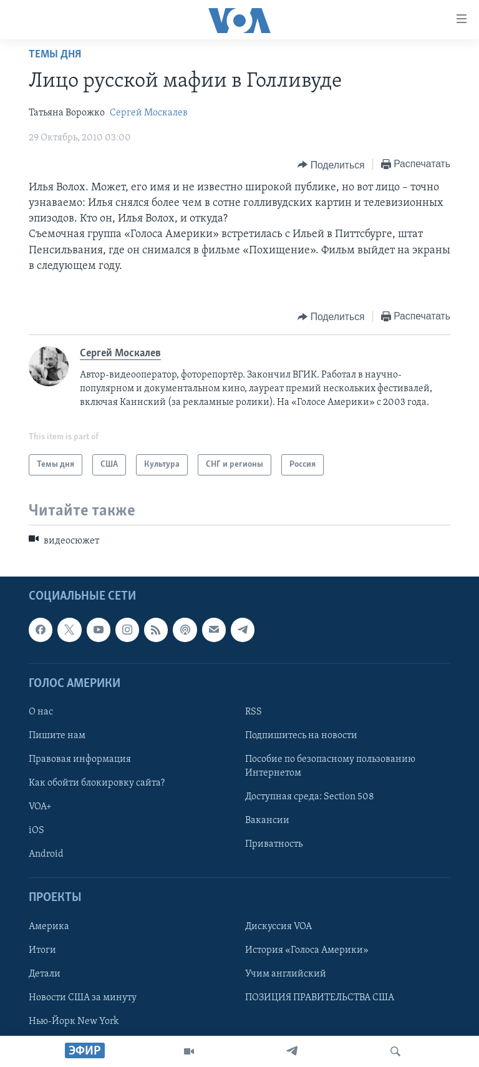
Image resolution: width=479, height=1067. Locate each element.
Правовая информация (80, 759)
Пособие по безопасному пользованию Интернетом (330, 766)
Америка (49, 926)
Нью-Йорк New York (74, 1021)
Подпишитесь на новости (301, 736)
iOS (36, 831)
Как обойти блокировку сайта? (97, 783)
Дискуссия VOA (278, 926)
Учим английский (285, 973)
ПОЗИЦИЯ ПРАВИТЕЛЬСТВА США (319, 998)
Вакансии (267, 821)
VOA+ (40, 807)
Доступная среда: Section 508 (309, 797)
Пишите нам (57, 736)
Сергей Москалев (149, 113)
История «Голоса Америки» (307, 950)
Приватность (273, 844)
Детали (44, 973)
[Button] (331, 165)
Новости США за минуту (83, 998)
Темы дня (55, 55)
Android (46, 854)
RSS (253, 712)
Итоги (42, 950)
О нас (41, 712)
